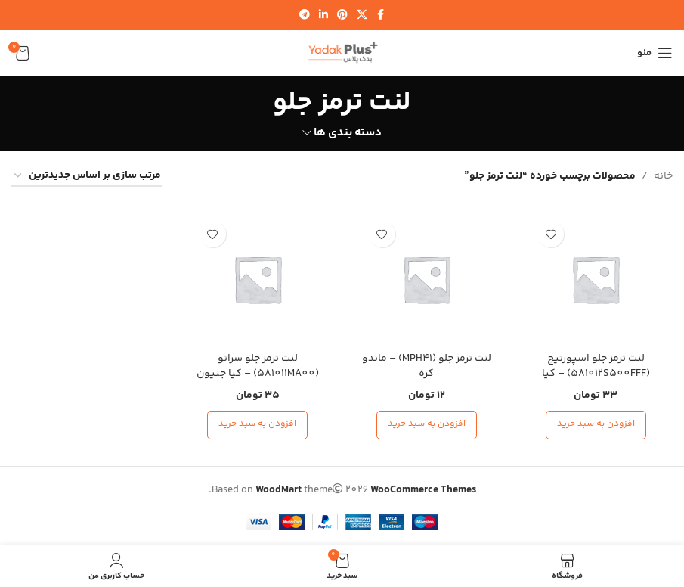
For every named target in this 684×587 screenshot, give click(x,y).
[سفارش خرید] (86, 177)
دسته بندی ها (348, 132)
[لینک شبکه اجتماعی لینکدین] (323, 15)
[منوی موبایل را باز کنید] (655, 53)
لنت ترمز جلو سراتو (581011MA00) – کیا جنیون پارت (258, 373)
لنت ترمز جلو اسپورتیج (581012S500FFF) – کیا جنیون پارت (596, 373)
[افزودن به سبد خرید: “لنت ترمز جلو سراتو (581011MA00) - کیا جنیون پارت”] (257, 425)
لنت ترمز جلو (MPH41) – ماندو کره (426, 366)
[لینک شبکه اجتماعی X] (362, 15)
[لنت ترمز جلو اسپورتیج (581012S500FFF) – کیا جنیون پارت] (595, 279)
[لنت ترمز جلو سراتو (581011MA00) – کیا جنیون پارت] (257, 279)
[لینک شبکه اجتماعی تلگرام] (304, 15)
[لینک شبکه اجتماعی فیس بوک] (381, 15)
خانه (663, 176)
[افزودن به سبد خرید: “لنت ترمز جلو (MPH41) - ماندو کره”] (426, 425)
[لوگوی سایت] (342, 53)
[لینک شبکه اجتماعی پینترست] (342, 15)
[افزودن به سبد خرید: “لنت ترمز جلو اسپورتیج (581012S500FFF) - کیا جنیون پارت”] (596, 425)
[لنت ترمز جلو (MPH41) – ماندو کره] (427, 279)
